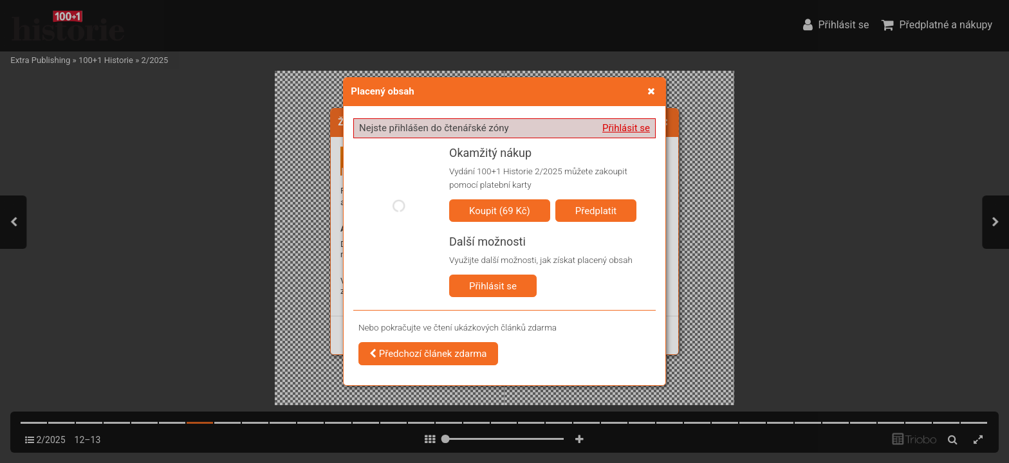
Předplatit (596, 211)
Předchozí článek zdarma (428, 353)
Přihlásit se (626, 128)
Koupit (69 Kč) (499, 211)
